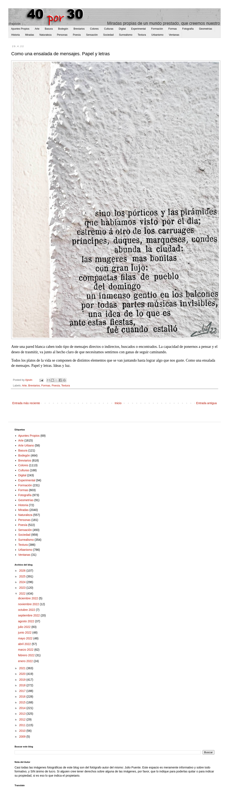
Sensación (92, 34)
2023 (22, 587)
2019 (22, 679)
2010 (22, 730)
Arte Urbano (26, 445)
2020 (22, 673)
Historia (15, 34)
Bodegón (63, 28)
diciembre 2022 (28, 598)
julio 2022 (24, 627)
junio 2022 (25, 632)
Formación (157, 28)
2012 (22, 719)
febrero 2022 (26, 655)
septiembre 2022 (29, 615)
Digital (122, 28)
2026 (22, 570)
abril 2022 (25, 644)
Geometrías (205, 28)
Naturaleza (45, 34)
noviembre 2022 (29, 604)
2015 (22, 702)
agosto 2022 (26, 621)
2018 (22, 685)
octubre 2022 (27, 609)
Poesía (77, 34)
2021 (22, 668)
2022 (22, 593)
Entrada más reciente (26, 403)
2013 (22, 713)
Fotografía (188, 28)
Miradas (29, 34)
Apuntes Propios (20, 28)
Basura (49, 28)
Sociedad (108, 34)
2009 (22, 736)
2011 (22, 725)
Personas (62, 34)
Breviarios (79, 28)
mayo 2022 (25, 638)
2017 (22, 691)
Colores (94, 28)
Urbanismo (157, 34)
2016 (22, 696)
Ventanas (174, 34)
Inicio (118, 403)
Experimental (138, 28)
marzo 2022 (26, 649)
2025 (22, 576)
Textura (142, 34)
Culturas (108, 28)
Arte (37, 28)
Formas (172, 28)
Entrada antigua (206, 403)
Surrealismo (125, 34)
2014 (22, 708)
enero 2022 (26, 661)
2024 (22, 582)
